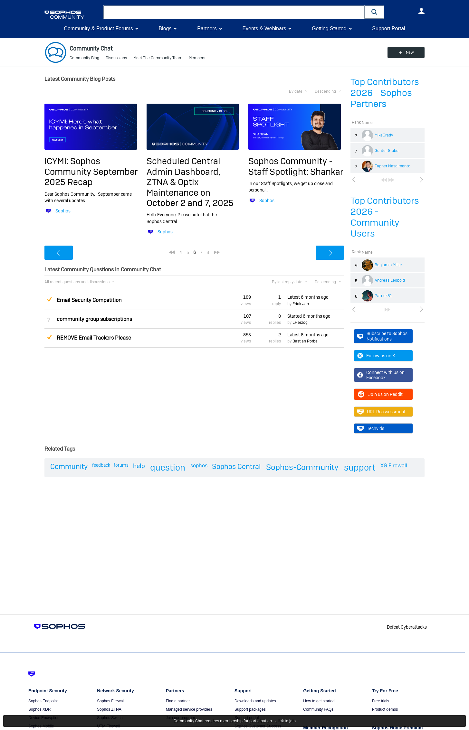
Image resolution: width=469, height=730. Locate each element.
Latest (308, 297)
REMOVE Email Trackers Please (94, 337)
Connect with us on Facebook (381, 375)
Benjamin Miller (388, 264)
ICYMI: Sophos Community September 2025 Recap (91, 171)
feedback (101, 465)
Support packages (250, 709)
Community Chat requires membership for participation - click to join (235, 721)
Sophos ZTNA (109, 709)
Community (69, 466)
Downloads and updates (255, 701)
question (167, 467)
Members (197, 58)
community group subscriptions (94, 319)
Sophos (63, 211)
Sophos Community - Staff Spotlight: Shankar (295, 166)
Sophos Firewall (110, 701)
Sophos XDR (39, 709)
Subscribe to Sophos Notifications (382, 336)
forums (121, 465)
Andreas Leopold (390, 280)
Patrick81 (383, 295)
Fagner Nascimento (392, 166)
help (139, 466)
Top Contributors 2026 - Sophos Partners (384, 93)
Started (308, 316)
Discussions (116, 58)
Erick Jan (300, 303)
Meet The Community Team (157, 58)
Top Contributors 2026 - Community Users (384, 217)
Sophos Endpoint (43, 701)
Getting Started (329, 28)
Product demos (385, 709)
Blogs (164, 28)
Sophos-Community (302, 467)
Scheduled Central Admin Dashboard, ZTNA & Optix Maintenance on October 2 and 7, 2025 (190, 182)
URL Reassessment (381, 411)
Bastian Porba (305, 341)
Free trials (380, 701)
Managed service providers (189, 709)
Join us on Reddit (380, 394)
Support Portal (388, 28)
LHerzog (300, 322)
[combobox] (234, 12)
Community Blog (84, 58)
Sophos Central (236, 466)
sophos (198, 465)
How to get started (318, 701)
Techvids (370, 428)
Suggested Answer (49, 299)
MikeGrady (384, 135)
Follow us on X (376, 356)
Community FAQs (318, 709)
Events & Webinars (264, 28)
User (421, 11)
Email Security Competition (89, 300)
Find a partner (178, 701)
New (410, 52)
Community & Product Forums (98, 28)
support (359, 467)
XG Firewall (393, 465)
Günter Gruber (387, 150)
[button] (374, 12)
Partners (206, 28)
